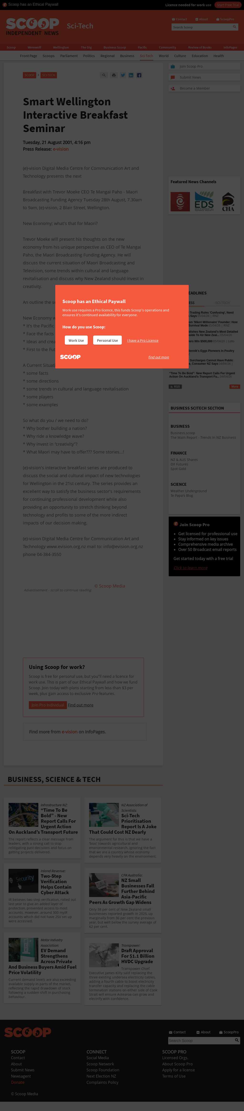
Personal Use (107, 340)
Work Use (76, 340)
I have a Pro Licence (142, 340)
